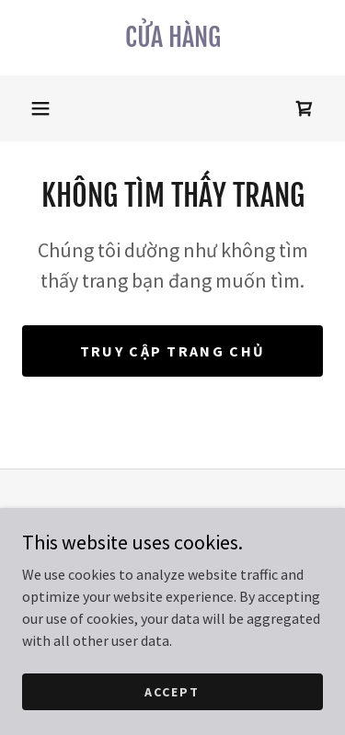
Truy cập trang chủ (172, 351)
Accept (172, 691)
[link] (172, 37)
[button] (40, 108)
